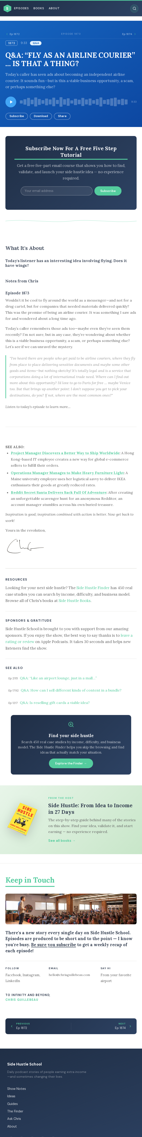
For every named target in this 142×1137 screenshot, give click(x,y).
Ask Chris (14, 1119)
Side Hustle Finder (93, 587)
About (54, 8)
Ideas (11, 1096)
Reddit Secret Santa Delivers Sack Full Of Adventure (58, 492)
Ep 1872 (12, 34)
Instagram (31, 975)
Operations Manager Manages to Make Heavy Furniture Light (67, 472)
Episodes (21, 8)
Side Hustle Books (75, 600)
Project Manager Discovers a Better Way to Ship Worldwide (65, 453)
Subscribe (16, 116)
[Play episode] (10, 102)
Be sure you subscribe (53, 944)
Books (38, 8)
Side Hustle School (24, 1064)
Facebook (13, 975)
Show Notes (16, 1089)
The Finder (15, 1111)
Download (41, 116)
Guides (12, 1104)
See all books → (62, 840)
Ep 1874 (129, 34)
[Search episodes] (134, 9)
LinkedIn (12, 981)
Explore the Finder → (71, 763)
